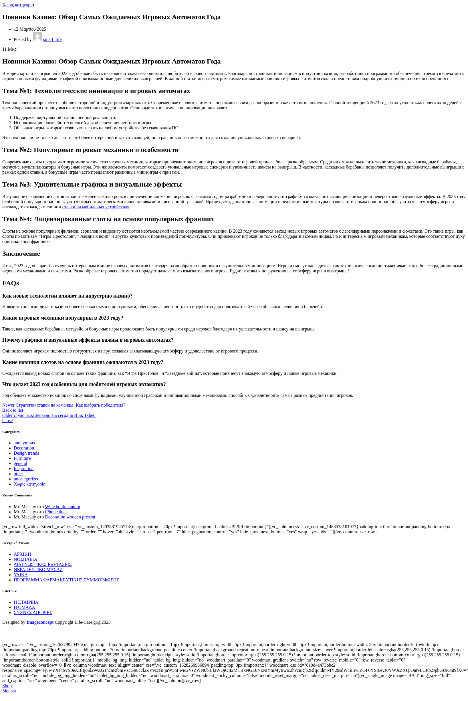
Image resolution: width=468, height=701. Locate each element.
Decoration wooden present (70, 516)
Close (7, 420)
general (20, 463)
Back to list (12, 410)
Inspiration (23, 468)
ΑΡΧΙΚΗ (22, 554)
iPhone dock (56, 511)
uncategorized (26, 478)
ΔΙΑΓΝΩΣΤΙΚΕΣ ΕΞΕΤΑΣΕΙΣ (43, 564)
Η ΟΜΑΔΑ (24, 607)
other (18, 473)
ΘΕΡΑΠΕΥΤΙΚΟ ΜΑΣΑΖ (38, 569)
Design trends (26, 453)
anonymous (24, 442)
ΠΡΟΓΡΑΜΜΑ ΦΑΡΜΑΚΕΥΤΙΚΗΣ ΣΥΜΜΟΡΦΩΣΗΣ (66, 579)
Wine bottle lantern (62, 506)
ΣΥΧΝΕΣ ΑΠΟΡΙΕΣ (33, 612)
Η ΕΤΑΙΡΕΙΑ (26, 602)
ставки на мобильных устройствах (95, 206)
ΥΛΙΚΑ (21, 574)
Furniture (22, 458)
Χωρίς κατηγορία (18, 4)
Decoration (24, 447)
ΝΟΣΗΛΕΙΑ (25, 559)
